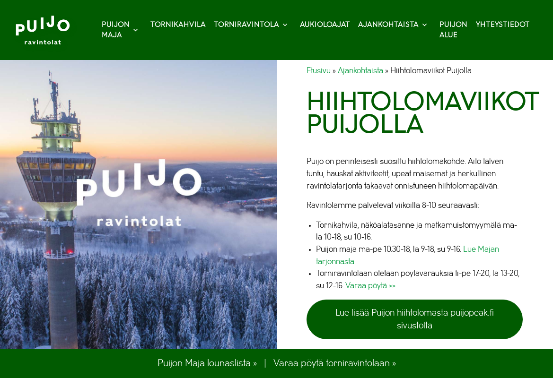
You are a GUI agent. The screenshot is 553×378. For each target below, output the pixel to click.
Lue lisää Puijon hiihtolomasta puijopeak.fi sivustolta (414, 319)
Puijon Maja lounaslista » (207, 363)
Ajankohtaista (392, 25)
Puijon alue (453, 30)
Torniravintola (251, 25)
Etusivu (319, 71)
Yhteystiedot (503, 24)
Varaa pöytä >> (370, 286)
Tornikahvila (178, 24)
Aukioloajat (325, 24)
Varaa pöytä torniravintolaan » (334, 363)
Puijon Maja (120, 30)
